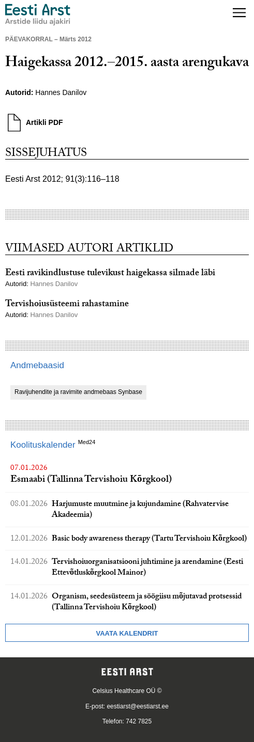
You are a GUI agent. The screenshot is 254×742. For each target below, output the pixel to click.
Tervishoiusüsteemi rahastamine (67, 305)
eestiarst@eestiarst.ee (138, 706)
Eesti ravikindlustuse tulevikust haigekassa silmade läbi (110, 274)
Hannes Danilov (60, 92)
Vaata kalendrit (127, 633)
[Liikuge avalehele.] (37, 15)
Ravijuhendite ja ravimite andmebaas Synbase (78, 392)
